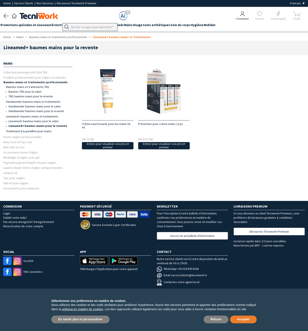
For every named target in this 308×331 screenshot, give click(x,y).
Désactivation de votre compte (23, 226)
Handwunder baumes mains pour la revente (36, 111)
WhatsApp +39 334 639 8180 (178, 269)
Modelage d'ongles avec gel (21, 157)
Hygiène (224, 26)
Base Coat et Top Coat (17, 142)
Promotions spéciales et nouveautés (30, 26)
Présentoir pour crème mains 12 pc (160, 124)
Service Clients (24, 3)
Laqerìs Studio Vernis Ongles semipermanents (33, 167)
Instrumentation (73, 26)
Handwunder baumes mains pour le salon (35, 106)
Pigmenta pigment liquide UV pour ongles (29, 162)
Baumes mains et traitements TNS (27, 87)
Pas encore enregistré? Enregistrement (28, 222)
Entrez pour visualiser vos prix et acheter (108, 145)
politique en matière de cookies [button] (82, 309)
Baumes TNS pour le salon (25, 91)
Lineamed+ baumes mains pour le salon (34, 121)
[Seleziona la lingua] (297, 3)
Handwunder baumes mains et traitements (33, 101)
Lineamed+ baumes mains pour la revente (38, 126)
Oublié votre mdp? (15, 218)
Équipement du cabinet (106, 26)
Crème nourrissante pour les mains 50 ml (106, 125)
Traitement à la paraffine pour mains (29, 131)
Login (6, 213)
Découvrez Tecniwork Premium (76, 3)
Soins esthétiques (177, 26)
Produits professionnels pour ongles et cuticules (34, 77)
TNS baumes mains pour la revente (31, 96)
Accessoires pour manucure (21, 188)
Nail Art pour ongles (15, 183)
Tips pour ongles (14, 178)
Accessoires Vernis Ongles (20, 152)
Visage (155, 26)
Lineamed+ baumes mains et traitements (122, 37)
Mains (143, 26)
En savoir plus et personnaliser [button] (80, 319)
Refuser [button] (216, 319)
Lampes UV (10, 173)
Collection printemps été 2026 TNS (25, 72)
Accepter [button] (243, 319)
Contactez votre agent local (178, 282)
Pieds (131, 26)
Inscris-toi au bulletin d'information (192, 236)
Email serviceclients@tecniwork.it (182, 275)
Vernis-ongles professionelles (22, 137)
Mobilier (240, 26)
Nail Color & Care (14, 147)
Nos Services (45, 3)
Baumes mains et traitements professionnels (58, 37)
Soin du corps (204, 26)
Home (7, 3)
